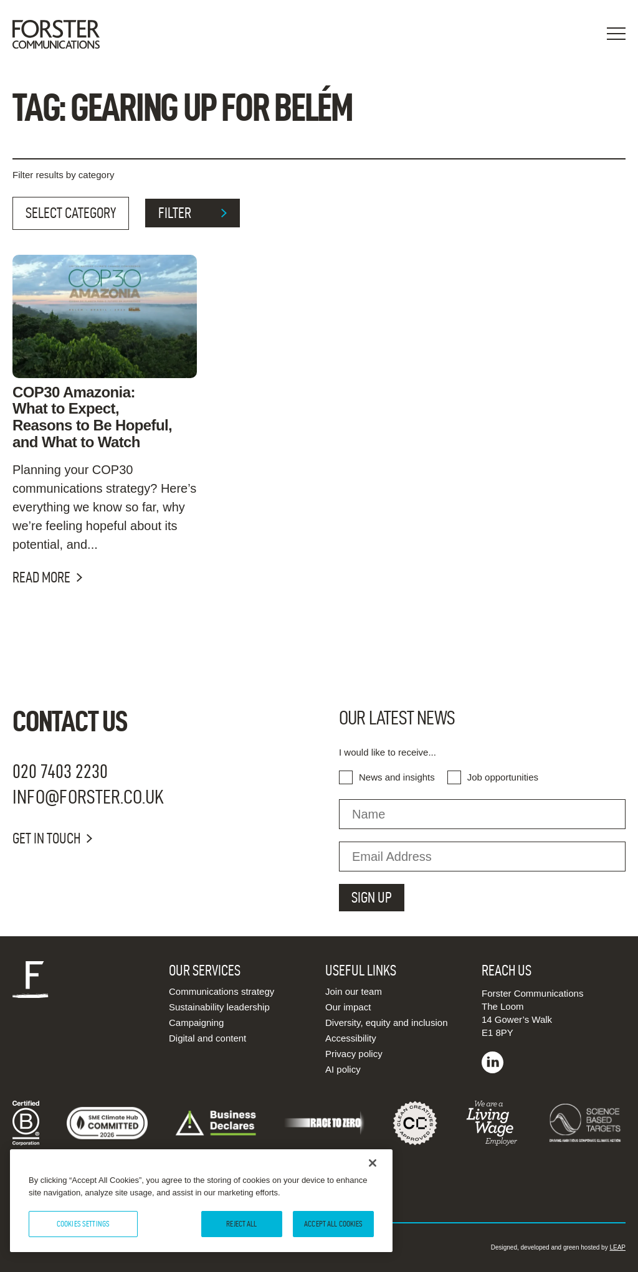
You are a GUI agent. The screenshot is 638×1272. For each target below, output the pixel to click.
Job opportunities (502, 777)
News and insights (397, 777)
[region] (201, 1200)
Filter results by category (63, 174)
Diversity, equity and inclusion (386, 1022)
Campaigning (196, 1022)
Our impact (348, 1007)
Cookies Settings (83, 1223)
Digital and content (207, 1038)
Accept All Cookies (333, 1223)
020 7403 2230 (60, 771)
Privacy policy (354, 1053)
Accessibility (350, 1038)
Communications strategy (221, 991)
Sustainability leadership (219, 1007)
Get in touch (52, 838)
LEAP (617, 1247)
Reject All (241, 1223)
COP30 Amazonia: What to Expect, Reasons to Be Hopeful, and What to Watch (92, 417)
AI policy (343, 1069)
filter (192, 213)
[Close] (372, 1163)
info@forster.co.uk (88, 796)
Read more (47, 577)
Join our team (353, 991)
